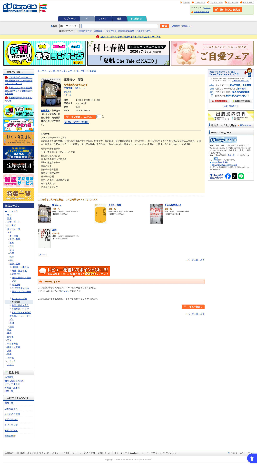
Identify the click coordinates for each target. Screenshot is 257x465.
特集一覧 (9, 391)
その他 (10, 357)
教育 (12, 257)
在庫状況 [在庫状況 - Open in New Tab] (45, 110)
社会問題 (16, 302)
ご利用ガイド (200, 2)
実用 (9, 218)
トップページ (69, 18)
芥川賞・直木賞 (12, 387)
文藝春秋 (67, 92)
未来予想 (16, 274)
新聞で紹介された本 (14, 380)
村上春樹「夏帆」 (144, 31)
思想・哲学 (15, 239)
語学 (9, 340)
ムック (10, 364)
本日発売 (9, 377)
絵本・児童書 (13, 347)
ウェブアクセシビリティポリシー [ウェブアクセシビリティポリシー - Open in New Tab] (163, 453)
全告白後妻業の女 (173, 205)
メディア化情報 (12, 384)
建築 (9, 333)
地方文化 (16, 284)
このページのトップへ (241, 453)
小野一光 (67, 95)
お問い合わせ (232, 2)
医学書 (10, 337)
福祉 (12, 260)
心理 (12, 253)
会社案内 (9, 453)
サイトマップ (248, 2)
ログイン (207, 8)
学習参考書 (12, 344)
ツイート (43, 255)
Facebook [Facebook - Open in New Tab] (134, 453)
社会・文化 (15, 263)
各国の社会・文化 (20, 305)
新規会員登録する (201, 11)
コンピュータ (13, 229)
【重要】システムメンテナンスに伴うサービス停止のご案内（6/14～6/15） (130, 37)
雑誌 (119, 18)
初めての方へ (11, 430)
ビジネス (11, 225)
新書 (9, 354)
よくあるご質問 (216, 2)
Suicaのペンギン (85, 31)
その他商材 (136, 18)
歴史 (12, 246)
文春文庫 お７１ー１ (74, 88)
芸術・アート (13, 222)
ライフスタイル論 (20, 288)
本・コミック (11, 211)
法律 (12, 326)
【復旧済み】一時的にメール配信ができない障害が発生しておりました (18, 80)
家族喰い (56, 205)
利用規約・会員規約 (26, 453)
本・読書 (14, 236)
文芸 (9, 215)
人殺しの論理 (115, 205)
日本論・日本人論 (20, 267)
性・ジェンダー (19, 298)
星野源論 (98, 31)
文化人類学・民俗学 (21, 312)
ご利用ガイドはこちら (240, 80)
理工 (9, 330)
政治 (12, 323)
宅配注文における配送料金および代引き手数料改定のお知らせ (18, 90)
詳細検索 (176, 26)
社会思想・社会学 (20, 309)
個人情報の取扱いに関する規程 (224, 165)
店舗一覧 (186, 2)
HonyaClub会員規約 (220, 162)
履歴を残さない (245, 125)
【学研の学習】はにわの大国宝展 (119, 31)
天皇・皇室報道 (19, 270)
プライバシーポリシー (49, 453)
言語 (12, 249)
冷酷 (54, 230)
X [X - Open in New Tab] (143, 453)
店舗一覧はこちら (231, 106)
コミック (103, 18)
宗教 (12, 243)
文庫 (9, 350)
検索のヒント (186, 26)
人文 (9, 232)
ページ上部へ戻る (196, 260)
